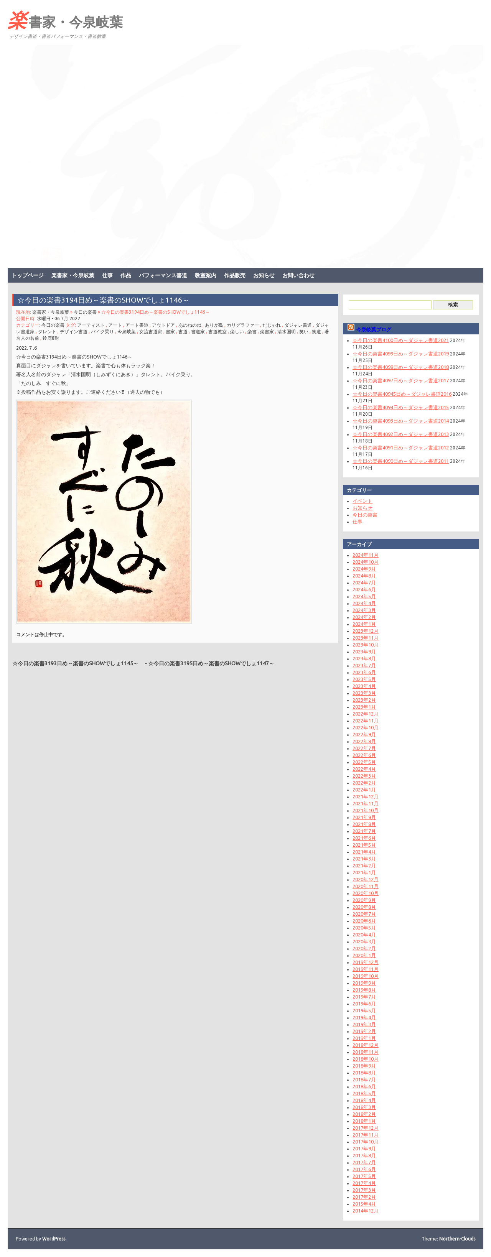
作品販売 (235, 275)
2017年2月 (364, 1196)
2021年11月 (366, 803)
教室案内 (205, 275)
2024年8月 (364, 575)
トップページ (28, 275)
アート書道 (136, 324)
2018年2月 (364, 1114)
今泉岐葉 (126, 331)
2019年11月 (366, 969)
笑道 (316, 331)
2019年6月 (364, 1003)
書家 (170, 331)
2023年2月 (364, 700)
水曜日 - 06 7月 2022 (58, 318)
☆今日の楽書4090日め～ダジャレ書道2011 (401, 461)
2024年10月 (366, 561)
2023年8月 (364, 658)
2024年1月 (364, 624)
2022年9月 (364, 734)
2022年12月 (366, 713)
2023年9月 (364, 651)
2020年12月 (366, 879)
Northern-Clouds (457, 1238)
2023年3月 (364, 693)
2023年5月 (364, 679)
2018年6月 (364, 1086)
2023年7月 (364, 665)
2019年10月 (366, 976)
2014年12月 (366, 1210)
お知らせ (264, 275)
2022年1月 (364, 789)
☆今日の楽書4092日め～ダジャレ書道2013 (401, 434)
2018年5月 (364, 1093)
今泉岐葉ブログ (373, 329)
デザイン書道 (73, 331)
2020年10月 (366, 893)
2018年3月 (364, 1107)
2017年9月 (364, 1148)
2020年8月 (364, 907)
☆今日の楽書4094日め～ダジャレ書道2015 (401, 407)
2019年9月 (364, 983)
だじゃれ (271, 324)
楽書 (252, 331)
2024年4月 (364, 603)
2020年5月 (364, 927)
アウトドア (163, 324)
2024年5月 (364, 596)
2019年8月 (364, 989)
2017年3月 (364, 1190)
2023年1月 (364, 706)
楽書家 (267, 331)
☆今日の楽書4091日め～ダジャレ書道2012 (401, 447)
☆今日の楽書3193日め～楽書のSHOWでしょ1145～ (78, 663)
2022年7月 (364, 748)
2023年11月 (366, 637)
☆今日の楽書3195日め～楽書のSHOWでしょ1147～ (214, 663)
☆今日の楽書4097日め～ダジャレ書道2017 (401, 380)
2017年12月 (366, 1127)
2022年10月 (366, 727)
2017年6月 (364, 1169)
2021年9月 (364, 817)
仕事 (107, 275)
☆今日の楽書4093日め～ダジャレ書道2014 (401, 420)
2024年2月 (364, 617)
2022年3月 (364, 775)
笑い (303, 331)
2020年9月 (364, 900)
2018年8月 (364, 1072)
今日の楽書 (85, 311)
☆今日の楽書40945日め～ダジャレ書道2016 (402, 394)
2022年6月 (364, 755)
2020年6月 (364, 920)
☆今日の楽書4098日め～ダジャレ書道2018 (401, 367)
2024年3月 (364, 610)
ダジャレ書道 (298, 324)
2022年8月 (364, 741)
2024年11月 (366, 555)
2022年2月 (364, 782)
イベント (362, 500)
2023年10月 (366, 644)
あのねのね (189, 324)
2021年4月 (364, 851)
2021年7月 (364, 831)
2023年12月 (366, 630)
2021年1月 (364, 872)
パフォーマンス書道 (163, 275)
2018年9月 (364, 1065)
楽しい (237, 331)
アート (115, 324)
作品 (125, 275)
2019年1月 (364, 1038)
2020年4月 (364, 934)
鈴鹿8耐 (51, 338)
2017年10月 (366, 1141)
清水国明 (286, 331)
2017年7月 (364, 1162)
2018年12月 (366, 1045)
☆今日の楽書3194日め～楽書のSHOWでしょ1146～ (107, 300)
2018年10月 (366, 1058)
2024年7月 (364, 582)
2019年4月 (364, 1017)
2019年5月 (364, 1010)
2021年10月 (366, 810)
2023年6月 (364, 672)
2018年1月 (364, 1121)
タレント (47, 331)
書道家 (198, 331)
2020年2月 (364, 948)
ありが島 (214, 324)
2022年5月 (364, 762)
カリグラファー (243, 324)
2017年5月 (364, 1176)
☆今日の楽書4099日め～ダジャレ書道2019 (401, 353)
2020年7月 (364, 913)
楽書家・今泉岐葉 (65, 19)
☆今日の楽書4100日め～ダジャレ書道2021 (401, 340)
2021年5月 (364, 844)
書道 (183, 331)
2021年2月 (364, 865)
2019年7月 (364, 996)
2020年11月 (366, 886)
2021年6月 (364, 838)
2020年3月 (364, 941)
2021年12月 (366, 796)
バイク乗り (102, 331)
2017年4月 (364, 1183)
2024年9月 (364, 568)
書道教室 (217, 331)
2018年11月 (366, 1052)
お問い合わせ (298, 275)
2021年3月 (364, 858)
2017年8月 (364, 1155)
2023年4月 (364, 686)
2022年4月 (364, 769)
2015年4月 (364, 1203)
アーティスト (91, 324)
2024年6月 (364, 589)
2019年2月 (364, 1031)
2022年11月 (366, 720)
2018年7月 (364, 1079)
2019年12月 (366, 962)
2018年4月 (364, 1100)
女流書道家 (150, 331)
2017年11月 (366, 1134)
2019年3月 (364, 1024)
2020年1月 (364, 955)
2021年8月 (364, 824)
